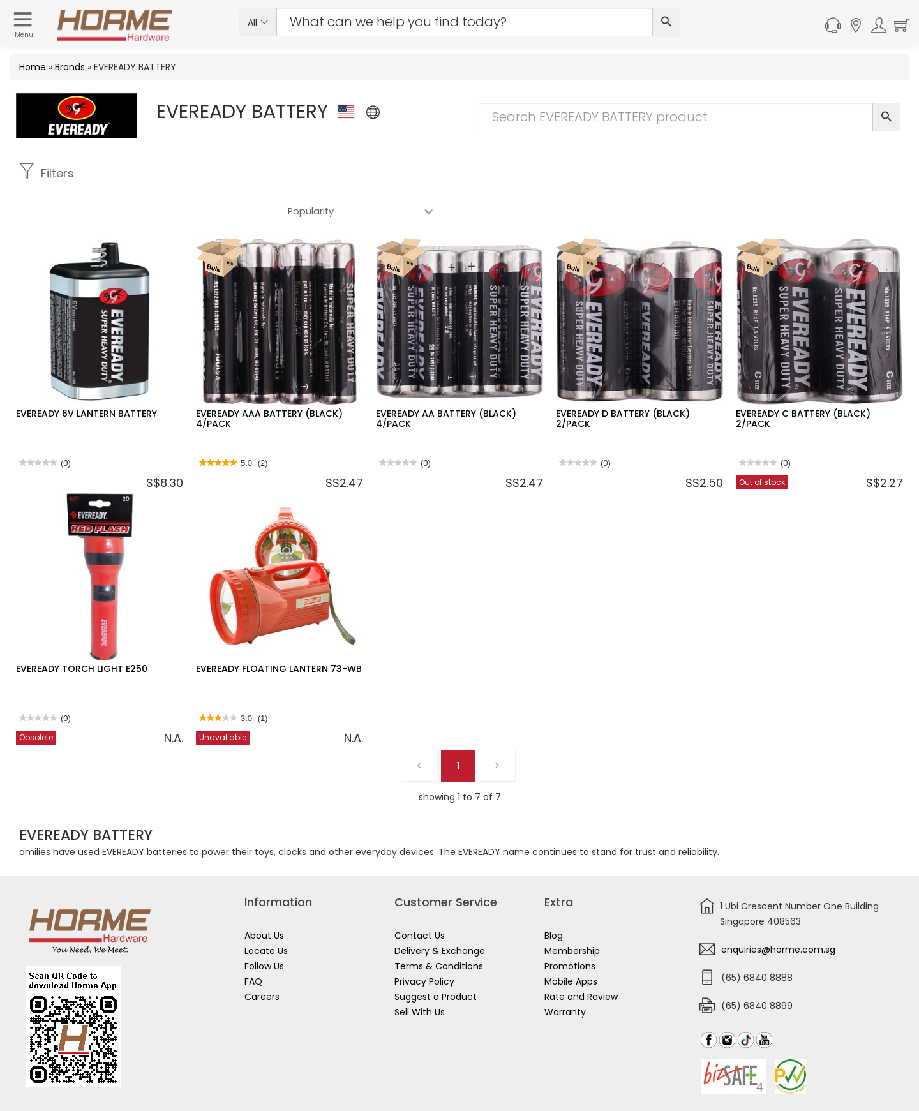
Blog (553, 897)
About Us (264, 897)
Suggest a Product (435, 959)
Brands (70, 67)
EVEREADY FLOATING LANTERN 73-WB (279, 631)
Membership (572, 913)
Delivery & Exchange (439, 913)
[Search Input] (464, 22)
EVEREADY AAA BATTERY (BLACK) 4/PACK (269, 380)
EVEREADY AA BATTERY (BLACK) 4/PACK (446, 380)
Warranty (565, 974)
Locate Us (266, 913)
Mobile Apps (570, 943)
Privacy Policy (424, 943)
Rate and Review (581, 959)
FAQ (253, 943)
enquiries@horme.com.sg (778, 912)
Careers (262, 959)
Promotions (569, 928)
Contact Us (419, 897)
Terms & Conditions (438, 928)
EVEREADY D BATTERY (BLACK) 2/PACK (623, 380)
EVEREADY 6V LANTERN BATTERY (86, 375)
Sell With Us (419, 974)
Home (32, 67)
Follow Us (264, 928)
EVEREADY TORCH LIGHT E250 (81, 631)
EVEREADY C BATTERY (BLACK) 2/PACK (803, 380)
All (258, 22)
